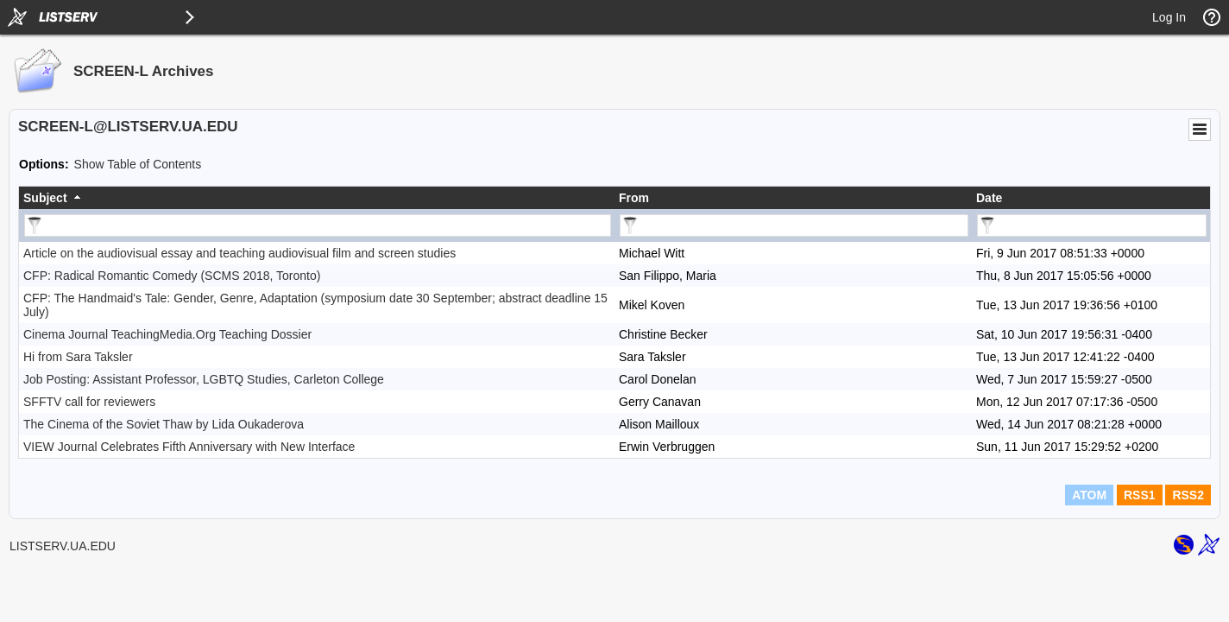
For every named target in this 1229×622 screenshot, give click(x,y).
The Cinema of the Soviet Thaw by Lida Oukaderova (163, 424)
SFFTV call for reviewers (89, 402)
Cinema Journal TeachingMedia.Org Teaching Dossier (167, 334)
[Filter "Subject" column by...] (317, 225)
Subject (45, 198)
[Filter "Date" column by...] (1092, 225)
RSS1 (1140, 495)
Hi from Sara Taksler (78, 357)
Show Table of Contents (138, 164)
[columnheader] (316, 198)
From (634, 198)
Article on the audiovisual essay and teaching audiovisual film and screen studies (239, 253)
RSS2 (1188, 495)
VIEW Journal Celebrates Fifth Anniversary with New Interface (189, 447)
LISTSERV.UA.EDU (62, 546)
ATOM (1089, 495)
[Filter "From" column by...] (794, 225)
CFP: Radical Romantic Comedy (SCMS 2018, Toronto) (171, 275)
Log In (1169, 17)
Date (989, 198)
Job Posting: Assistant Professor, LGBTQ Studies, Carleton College (203, 379)
